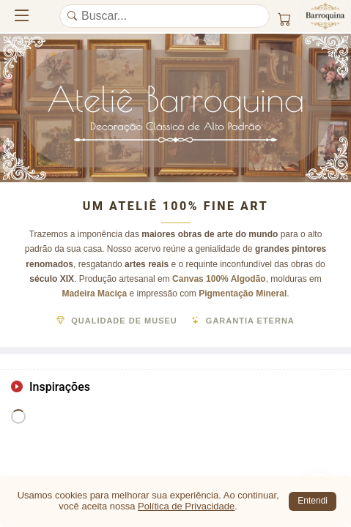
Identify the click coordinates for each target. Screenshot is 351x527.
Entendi (313, 501)
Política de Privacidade (186, 506)
